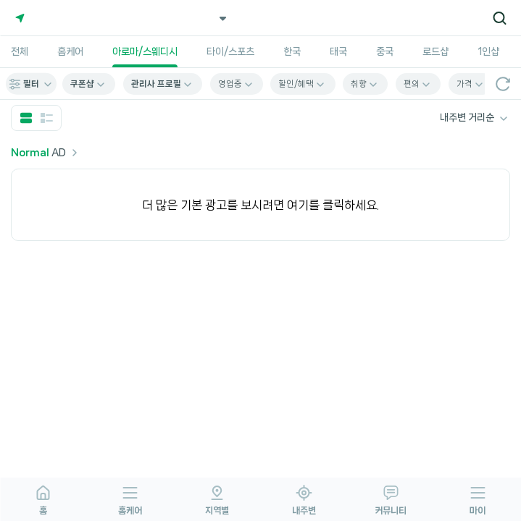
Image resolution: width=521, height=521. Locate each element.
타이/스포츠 (230, 51)
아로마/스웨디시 (145, 51)
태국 (338, 51)
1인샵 (488, 51)
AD (46, 152)
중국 (384, 51)
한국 (292, 51)
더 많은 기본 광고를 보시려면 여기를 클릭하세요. (260, 204)
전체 (19, 51)
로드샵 (435, 51)
